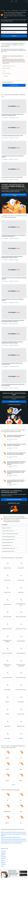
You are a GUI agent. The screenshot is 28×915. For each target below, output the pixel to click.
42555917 (3, 860)
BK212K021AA (3, 856)
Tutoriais (8, 10)
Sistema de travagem (14, 10)
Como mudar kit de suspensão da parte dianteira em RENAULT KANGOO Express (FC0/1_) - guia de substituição (16, 463)
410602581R (3, 853)
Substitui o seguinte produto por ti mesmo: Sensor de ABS (11, 842)
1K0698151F (3, 858)
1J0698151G (3, 864)
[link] (2, 51)
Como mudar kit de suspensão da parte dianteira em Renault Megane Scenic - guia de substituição (16, 453)
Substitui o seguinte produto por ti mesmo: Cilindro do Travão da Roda (13, 839)
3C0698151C (3, 862)
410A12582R (3, 851)
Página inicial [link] (3, 10)
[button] (14, 525)
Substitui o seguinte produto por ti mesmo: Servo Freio (10, 837)
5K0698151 (3, 854)
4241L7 (2, 865)
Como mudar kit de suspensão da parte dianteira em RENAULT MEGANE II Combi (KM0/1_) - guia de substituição (16, 472)
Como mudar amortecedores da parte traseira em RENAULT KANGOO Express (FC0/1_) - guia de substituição (16, 481)
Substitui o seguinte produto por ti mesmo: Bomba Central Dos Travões (13, 840)
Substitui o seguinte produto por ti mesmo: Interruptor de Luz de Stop (13, 832)
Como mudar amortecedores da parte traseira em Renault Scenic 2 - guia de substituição (16, 436)
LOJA (12, 1)
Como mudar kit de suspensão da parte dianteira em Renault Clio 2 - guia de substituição (16, 445)
